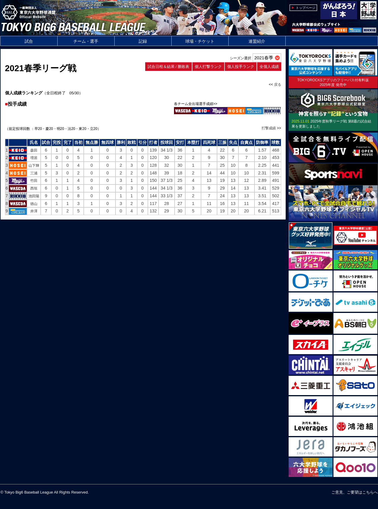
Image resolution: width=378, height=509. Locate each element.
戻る (277, 84)
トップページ (305, 7)
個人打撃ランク (208, 66)
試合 (29, 41)
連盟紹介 (257, 41)
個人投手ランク (240, 66)
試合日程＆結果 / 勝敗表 (168, 66)
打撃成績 (269, 128)
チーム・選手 (85, 41)
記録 (143, 41)
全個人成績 (269, 66)
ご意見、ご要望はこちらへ (354, 492)
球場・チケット (199, 41)
